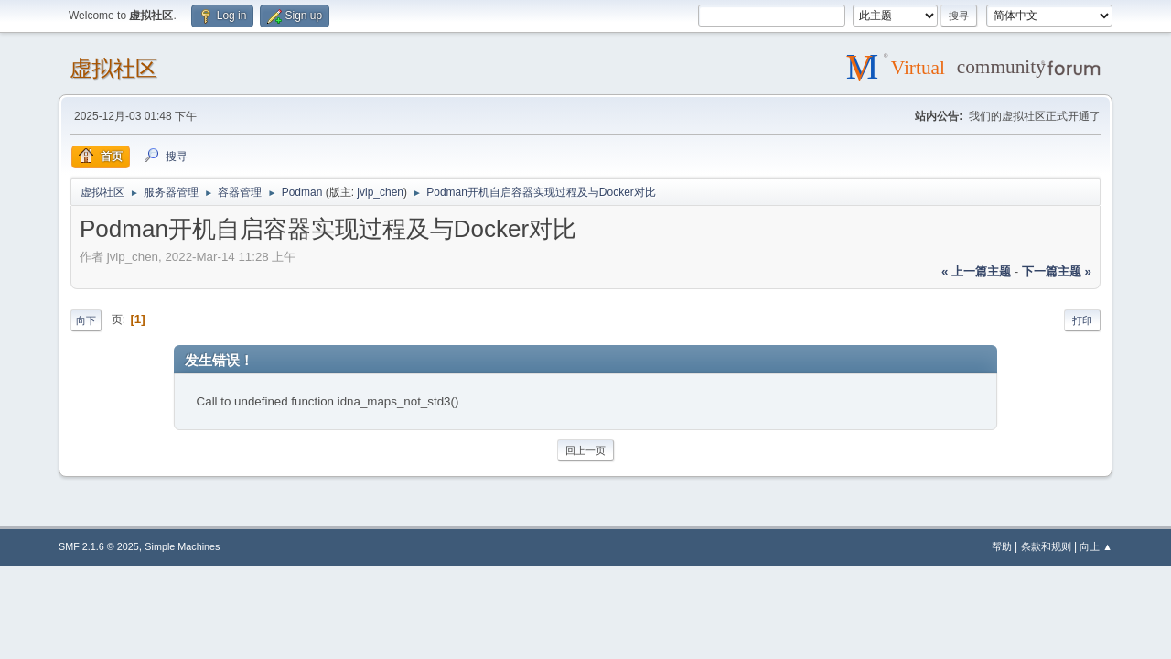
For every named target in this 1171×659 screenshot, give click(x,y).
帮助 (1002, 546)
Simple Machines (182, 546)
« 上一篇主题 (976, 271)
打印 (1082, 320)
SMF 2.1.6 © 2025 (99, 546)
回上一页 (585, 450)
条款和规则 (1046, 546)
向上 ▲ (1096, 546)
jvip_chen (380, 192)
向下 (86, 320)
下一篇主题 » (1056, 271)
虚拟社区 (113, 68)
